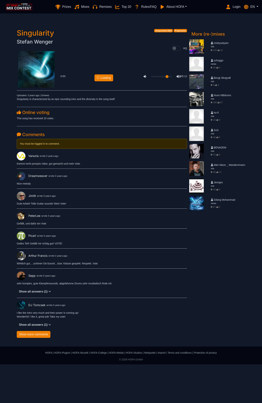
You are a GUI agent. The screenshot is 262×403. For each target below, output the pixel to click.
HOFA (48, 391)
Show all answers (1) (35, 330)
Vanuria (28, 194)
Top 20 (123, 7)
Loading (103, 116)
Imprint (162, 391)
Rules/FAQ (145, 7)
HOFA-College (98, 391)
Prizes (63, 7)
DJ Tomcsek (31, 343)
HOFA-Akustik (80, 391)
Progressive (180, 69)
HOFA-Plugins (62, 391)
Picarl (27, 274)
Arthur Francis (32, 294)
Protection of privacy (205, 391)
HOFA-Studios (134, 391)
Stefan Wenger (35, 80)
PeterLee (29, 254)
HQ (185, 86)
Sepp (26, 314)
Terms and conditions (180, 391)
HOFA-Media (116, 391)
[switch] (176, 86)
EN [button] (249, 7)
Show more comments (33, 373)
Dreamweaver (32, 214)
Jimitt (27, 234)
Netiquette (150, 391)
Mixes (82, 7)
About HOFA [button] (172, 7)
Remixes (102, 7)
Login (233, 7)
